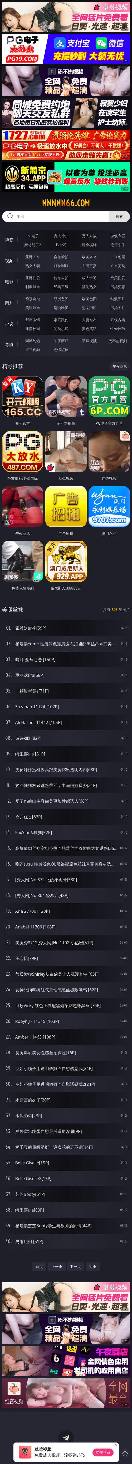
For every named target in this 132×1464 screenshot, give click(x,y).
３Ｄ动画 (117, 256)
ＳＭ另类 (117, 265)
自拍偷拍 (61, 256)
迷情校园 (32, 328)
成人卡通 (89, 277)
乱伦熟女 (89, 286)
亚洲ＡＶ (32, 256)
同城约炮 (32, 340)
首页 (39, 1266)
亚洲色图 (61, 298)
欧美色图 (89, 298)
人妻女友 (89, 319)
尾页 (92, 1266)
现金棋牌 (89, 244)
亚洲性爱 (32, 277)
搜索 (119, 216)
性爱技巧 (117, 328)
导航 (9, 344)
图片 (9, 302)
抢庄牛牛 (117, 244)
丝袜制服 (61, 265)
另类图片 (117, 307)
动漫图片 (117, 298)
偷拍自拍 (61, 277)
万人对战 (89, 235)
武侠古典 (117, 319)
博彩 (9, 239)
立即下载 (103, 1452)
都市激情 (32, 319)
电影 (9, 281)
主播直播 (89, 265)
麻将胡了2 (32, 244)
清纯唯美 (61, 307)
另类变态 (117, 286)
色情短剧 (61, 349)
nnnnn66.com (66, 203)
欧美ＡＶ (89, 256)
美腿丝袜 (32, 307)
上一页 (56, 1266)
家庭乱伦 (61, 319)
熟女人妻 (32, 265)
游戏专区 (117, 235)
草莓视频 (89, 340)
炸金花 (61, 244)
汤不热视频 (118, 340)
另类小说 (61, 328)
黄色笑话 (89, 328)
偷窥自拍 (32, 298)
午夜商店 (61, 340)
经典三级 (61, 286)
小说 (9, 323)
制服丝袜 (32, 286)
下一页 (75, 1266)
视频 (9, 260)
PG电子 (33, 235)
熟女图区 (89, 307)
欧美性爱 (117, 277)
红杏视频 (32, 349)
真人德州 (61, 235)
